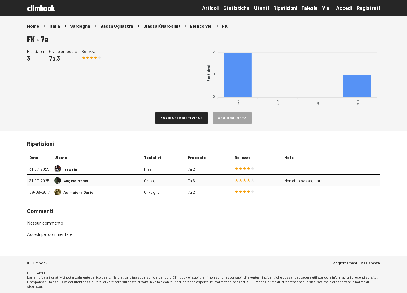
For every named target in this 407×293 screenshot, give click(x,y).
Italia (54, 26)
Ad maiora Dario (78, 192)
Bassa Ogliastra (116, 26)
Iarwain (70, 169)
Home (33, 26)
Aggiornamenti (345, 262)
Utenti (261, 8)
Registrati (368, 8)
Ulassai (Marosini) (161, 26)
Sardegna (80, 26)
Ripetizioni (285, 8)
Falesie (310, 8)
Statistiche (236, 8)
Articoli (210, 8)
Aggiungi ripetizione (181, 118)
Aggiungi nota (232, 118)
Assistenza (370, 262)
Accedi (344, 8)
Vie (325, 8)
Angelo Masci (75, 180)
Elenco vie (201, 26)
